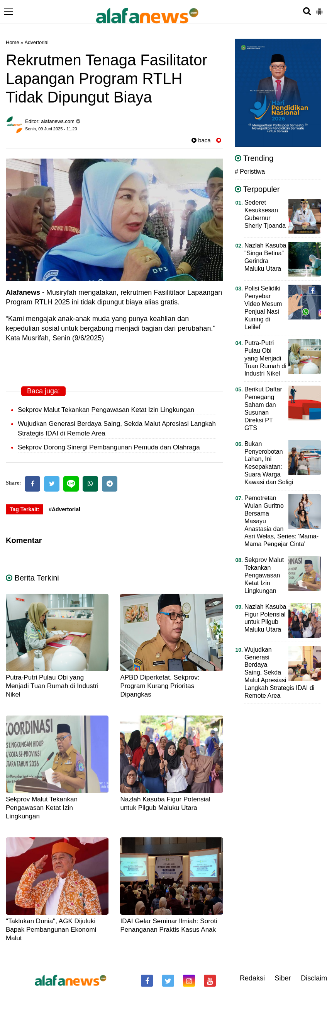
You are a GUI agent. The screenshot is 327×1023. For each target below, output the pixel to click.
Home (12, 42)
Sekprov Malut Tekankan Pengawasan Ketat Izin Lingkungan (106, 409)
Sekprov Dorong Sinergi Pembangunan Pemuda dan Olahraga (109, 447)
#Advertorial (64, 509)
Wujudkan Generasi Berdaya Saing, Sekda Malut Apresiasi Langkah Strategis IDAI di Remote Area (279, 672)
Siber (283, 978)
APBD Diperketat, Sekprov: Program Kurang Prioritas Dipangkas (159, 686)
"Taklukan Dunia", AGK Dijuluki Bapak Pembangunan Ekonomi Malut (51, 929)
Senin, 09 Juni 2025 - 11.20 (51, 128)
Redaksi (252, 978)
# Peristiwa (250, 171)
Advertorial (36, 42)
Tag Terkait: (24, 509)
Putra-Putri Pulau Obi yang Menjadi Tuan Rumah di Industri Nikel (52, 686)
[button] (319, 8)
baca (201, 140)
